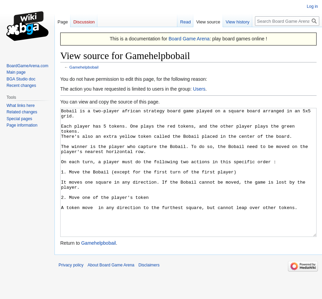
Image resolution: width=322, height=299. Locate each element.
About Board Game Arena (110, 290)
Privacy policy (71, 290)
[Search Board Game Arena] (287, 21)
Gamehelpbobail (84, 67)
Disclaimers (149, 290)
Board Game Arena (189, 38)
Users (199, 89)
